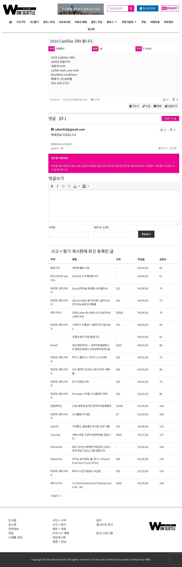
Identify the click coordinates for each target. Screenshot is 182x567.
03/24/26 (143, 483)
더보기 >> (56, 496)
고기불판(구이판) (81, 414)
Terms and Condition (104, 559)
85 (160, 394)
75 (160, 381)
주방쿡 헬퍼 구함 (80, 268)
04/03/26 (143, 337)
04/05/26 (143, 268)
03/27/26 (143, 434)
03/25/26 (143, 471)
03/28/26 (143, 426)
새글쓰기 (171, 106)
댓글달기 (146, 234)
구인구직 (20, 22)
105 (161, 406)
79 (160, 312)
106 (161, 414)
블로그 (110, 22)
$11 (118, 288)
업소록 (91, 29)
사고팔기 (34, 22)
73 (160, 300)
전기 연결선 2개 (80, 381)
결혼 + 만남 (59, 541)
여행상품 (155, 22)
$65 (118, 369)
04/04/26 (143, 276)
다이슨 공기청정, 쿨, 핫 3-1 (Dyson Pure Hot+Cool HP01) (91, 461)
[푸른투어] (56, 406)
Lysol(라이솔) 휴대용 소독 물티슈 (90, 288)
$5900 (119, 312)
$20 (118, 381)
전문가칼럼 (127, 22)
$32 (118, 394)
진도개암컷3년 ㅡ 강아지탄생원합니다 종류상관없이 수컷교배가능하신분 (91, 347)
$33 (118, 324)
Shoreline (56, 447)
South (54, 345)
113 (161, 426)
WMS (148, 559)
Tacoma (55, 434)
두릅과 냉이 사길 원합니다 (85, 337)
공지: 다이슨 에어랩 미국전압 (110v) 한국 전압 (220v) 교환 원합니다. (91, 448)
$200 (119, 345)
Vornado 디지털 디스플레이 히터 (89, 394)
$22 (118, 357)
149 (161, 447)
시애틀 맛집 (15, 537)
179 (161, 459)
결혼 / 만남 (96, 22)
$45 (118, 459)
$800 (119, 483)
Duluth (54, 426)
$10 (118, 300)
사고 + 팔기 (61, 251)
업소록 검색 (121, 8)
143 (161, 471)
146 (161, 483)
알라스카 (55, 268)
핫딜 (143, 22)
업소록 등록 (148, 8)
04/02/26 (143, 345)
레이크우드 (56, 312)
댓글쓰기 (170, 118)
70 (160, 288)
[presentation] (52, 186)
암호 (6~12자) (101, 227)
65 (160, 268)
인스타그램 (104, 533)
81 (160, 337)
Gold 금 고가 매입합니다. (85, 276)
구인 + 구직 (59, 520)
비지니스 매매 (60, 533)
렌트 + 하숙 (59, 529)
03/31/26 (143, 394)
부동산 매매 (81, 22)
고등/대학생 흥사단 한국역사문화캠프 (91, 406)
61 (160, 276)
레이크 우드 (56, 483)
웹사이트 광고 (104, 524)
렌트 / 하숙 (49, 22)
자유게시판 (64, 22)
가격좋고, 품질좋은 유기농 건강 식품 (91, 426)
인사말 (12, 520)
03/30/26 (143, 406)
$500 (119, 434)
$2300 (119, 406)
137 (161, 434)
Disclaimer (123, 559)
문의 (99, 520)
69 (160, 324)
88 (160, 369)
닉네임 (51, 227)
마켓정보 (168, 22)
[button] (51, 186)
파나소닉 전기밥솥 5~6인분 (86, 471)
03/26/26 (143, 447)
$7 (117, 414)
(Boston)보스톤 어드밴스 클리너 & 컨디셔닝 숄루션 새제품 (91, 302)
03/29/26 (143, 414)
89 (160, 345)
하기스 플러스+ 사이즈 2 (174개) (89, 357)
